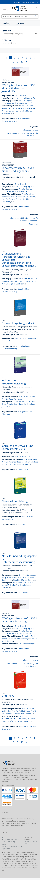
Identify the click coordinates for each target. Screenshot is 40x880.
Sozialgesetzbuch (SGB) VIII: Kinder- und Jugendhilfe (18, 169)
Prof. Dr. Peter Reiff (22, 457)
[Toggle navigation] (5, 9)
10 (22, 61)
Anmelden (17, 2)
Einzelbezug (33, 224)
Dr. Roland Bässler (20, 401)
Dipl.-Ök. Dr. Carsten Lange (17, 721)
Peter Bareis (18, 582)
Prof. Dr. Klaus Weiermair (12, 399)
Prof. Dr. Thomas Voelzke (22, 633)
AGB (3, 844)
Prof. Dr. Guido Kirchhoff (22, 103)
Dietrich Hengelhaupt (25, 638)
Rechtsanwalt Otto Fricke (12, 719)
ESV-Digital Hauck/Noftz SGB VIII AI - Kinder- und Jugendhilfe (18, 88)
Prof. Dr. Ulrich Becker (27, 281)
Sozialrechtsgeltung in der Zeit (19, 323)
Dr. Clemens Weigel (27, 644)
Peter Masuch (24, 279)
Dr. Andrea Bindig (29, 636)
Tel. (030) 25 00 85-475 (31, 843)
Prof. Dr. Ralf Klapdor (22, 714)
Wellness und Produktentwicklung (14, 382)
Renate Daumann (9, 638)
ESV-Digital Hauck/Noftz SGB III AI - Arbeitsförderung (20, 620)
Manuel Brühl (7, 585)
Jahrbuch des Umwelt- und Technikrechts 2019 (17, 447)
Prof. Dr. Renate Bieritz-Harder (23, 108)
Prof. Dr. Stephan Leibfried (12, 284)
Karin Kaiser (12, 577)
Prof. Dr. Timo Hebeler (19, 464)
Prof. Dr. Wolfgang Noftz (25, 98)
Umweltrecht (23, 469)
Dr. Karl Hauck (20, 96)
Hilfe (3, 837)
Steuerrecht (23, 524)
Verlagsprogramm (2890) (20, 33)
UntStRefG (8, 695)
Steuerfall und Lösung (15, 501)
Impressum (6, 849)
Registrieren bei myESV (29, 2)
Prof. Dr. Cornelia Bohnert (12, 111)
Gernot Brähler (29, 582)
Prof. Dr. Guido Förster (21, 711)
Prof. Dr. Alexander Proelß (12, 462)
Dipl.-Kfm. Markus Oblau (23, 580)
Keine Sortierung (20, 43)
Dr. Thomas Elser (26, 716)
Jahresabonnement (30, 130)
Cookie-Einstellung (8, 842)
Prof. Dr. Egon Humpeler (17, 404)
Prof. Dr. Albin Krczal (27, 396)
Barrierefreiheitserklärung (11, 846)
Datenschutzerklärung (9, 840)
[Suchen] (17, 16)
